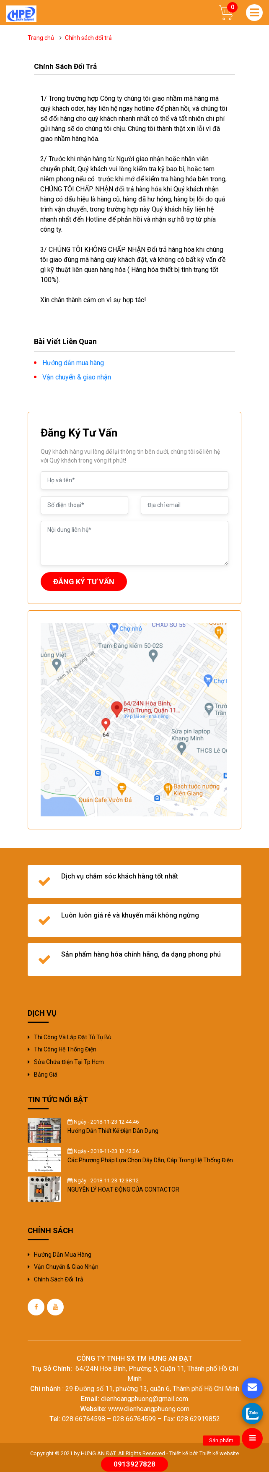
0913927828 (134, 1464)
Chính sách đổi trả (58, 1279)
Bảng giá (45, 1074)
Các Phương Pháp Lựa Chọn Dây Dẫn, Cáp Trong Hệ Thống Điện (150, 1160)
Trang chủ (41, 37)
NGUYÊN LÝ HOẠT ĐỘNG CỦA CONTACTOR (123, 1189)
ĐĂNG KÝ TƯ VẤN (83, 581)
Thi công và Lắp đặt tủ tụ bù (72, 1037)
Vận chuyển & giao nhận (66, 1266)
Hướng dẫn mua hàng (62, 1254)
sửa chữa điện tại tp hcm (69, 1062)
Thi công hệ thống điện (65, 1049)
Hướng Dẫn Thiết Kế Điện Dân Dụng (112, 1130)
